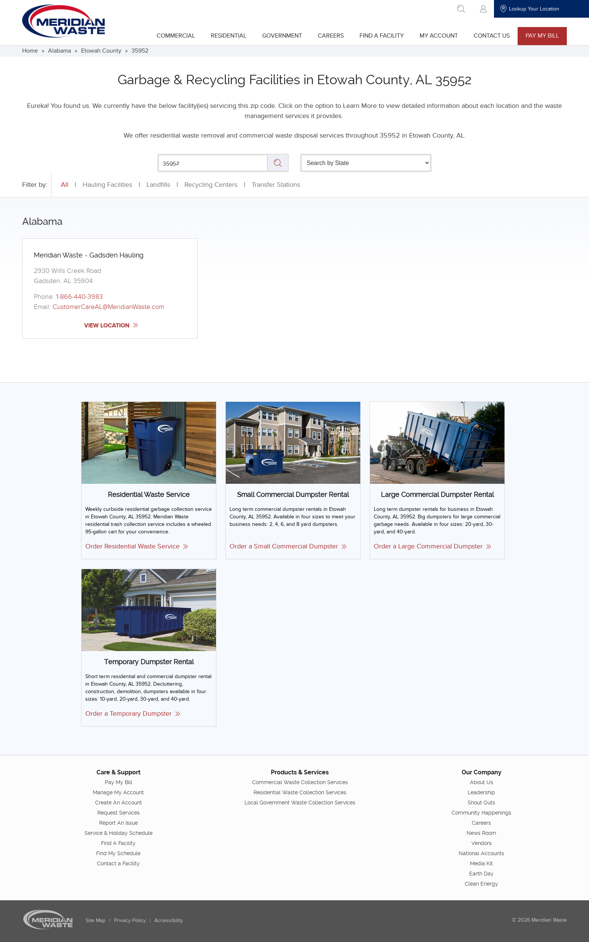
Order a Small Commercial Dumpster (288, 546)
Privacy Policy (130, 920)
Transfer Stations (276, 185)
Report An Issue (118, 822)
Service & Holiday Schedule (119, 833)
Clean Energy (481, 883)
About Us (481, 782)
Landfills (158, 185)
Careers (331, 35)
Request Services (118, 812)
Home (30, 51)
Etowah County (101, 51)
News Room (481, 833)
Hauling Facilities (107, 185)
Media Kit (481, 863)
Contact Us (492, 35)
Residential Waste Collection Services (300, 792)
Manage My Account (118, 792)
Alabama (59, 51)
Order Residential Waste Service (136, 546)
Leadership (481, 792)
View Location (111, 325)
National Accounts (481, 853)
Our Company (481, 771)
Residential (228, 35)
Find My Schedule (118, 853)
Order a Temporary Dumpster (132, 714)
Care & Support (118, 771)
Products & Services (300, 771)
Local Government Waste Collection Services (300, 802)
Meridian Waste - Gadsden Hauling (88, 255)
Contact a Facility (118, 863)
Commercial (176, 35)
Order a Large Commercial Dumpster (432, 546)
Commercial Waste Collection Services (300, 782)
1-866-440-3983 (79, 297)
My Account (439, 35)
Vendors (481, 843)
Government (282, 35)
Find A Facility (381, 35)
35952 (139, 51)
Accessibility (168, 920)
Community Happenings (481, 812)
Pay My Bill (542, 35)
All (64, 185)
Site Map (96, 920)
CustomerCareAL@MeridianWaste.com (108, 307)
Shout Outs (481, 802)
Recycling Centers (210, 185)
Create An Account (118, 802)
